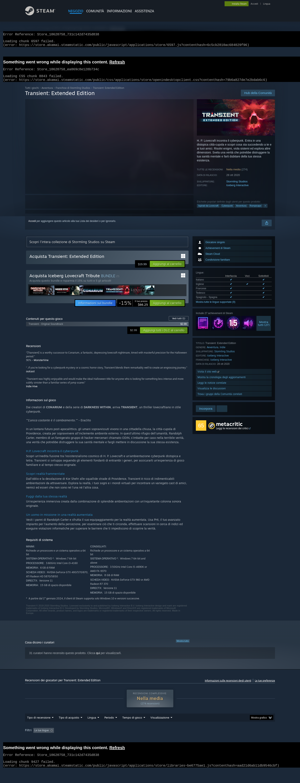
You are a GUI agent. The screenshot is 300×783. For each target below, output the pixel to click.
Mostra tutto (183, 646)
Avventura (47, 92)
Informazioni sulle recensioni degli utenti (228, 685)
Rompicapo (255, 210)
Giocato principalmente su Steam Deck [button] (167, 738)
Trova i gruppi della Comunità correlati (220, 399)
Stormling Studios (237, 186)
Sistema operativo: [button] (207, 738)
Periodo (109, 725)
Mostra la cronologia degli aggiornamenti (222, 382)
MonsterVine (41, 365)
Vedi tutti (178, 323)
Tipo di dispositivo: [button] (36, 743)
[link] (133, 308)
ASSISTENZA (144, 11)
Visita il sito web (209, 376)
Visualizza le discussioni (212, 393)
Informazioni (119, 11)
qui (98, 658)
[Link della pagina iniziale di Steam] (43, 14)
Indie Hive (32, 391)
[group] (150, 741)
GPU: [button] (243, 738)
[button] (167, 269)
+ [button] (265, 210)
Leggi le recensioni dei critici (232, 433)
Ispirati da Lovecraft (208, 210)
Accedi (254, 3)
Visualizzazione (159, 725)
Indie (222, 352)
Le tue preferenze (265, 685)
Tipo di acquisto (69, 725)
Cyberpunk (227, 210)
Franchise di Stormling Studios (73, 92)
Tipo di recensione (38, 725)
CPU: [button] (229, 738)
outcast (30, 376)
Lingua (266, 3)
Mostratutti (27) (264, 328)
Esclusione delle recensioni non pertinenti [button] (89, 738)
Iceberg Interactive (237, 190)
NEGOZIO (75, 11)
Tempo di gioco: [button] (129, 738)
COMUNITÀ (95, 11)
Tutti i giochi (32, 92)
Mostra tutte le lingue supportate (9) (215, 307)
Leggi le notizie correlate (212, 387)
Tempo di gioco (132, 725)
